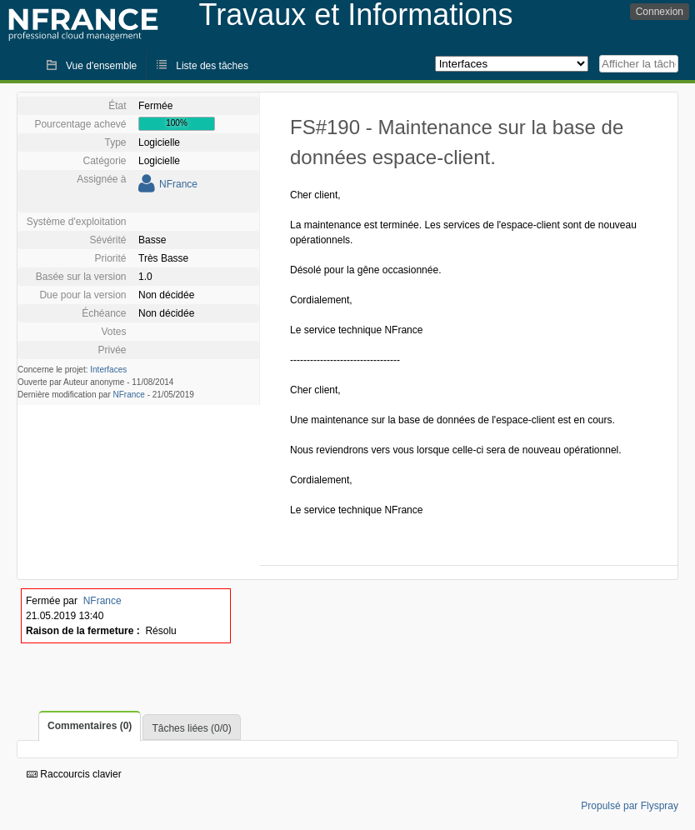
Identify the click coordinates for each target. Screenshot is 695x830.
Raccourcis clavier (74, 774)
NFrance (178, 184)
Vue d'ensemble (101, 66)
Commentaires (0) (90, 726)
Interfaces (108, 369)
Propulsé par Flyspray (629, 806)
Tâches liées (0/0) (191, 728)
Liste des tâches (212, 66)
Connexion (659, 12)
